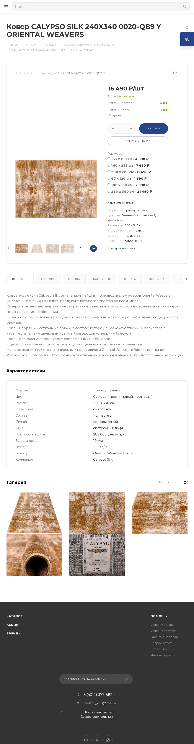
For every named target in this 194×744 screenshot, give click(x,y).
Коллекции (159, 649)
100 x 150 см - (130, 185)
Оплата (130, 279)
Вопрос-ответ (161, 643)
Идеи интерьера (163, 655)
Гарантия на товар (164, 637)
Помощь (159, 616)
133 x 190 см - (130, 159)
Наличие (48, 279)
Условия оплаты (162, 624)
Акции (12, 624)
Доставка (157, 279)
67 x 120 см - (129, 178)
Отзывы (74, 279)
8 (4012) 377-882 (97, 694)
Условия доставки (164, 630)
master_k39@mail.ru (100, 703)
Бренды (14, 633)
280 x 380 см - (131, 191)
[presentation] (8, 248)
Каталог (15, 616)
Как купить (102, 279)
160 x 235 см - (130, 165)
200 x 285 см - (131, 172)
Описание (20, 279)
